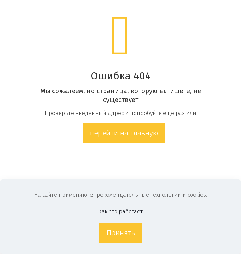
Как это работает (120, 211)
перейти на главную (124, 133)
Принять (120, 232)
